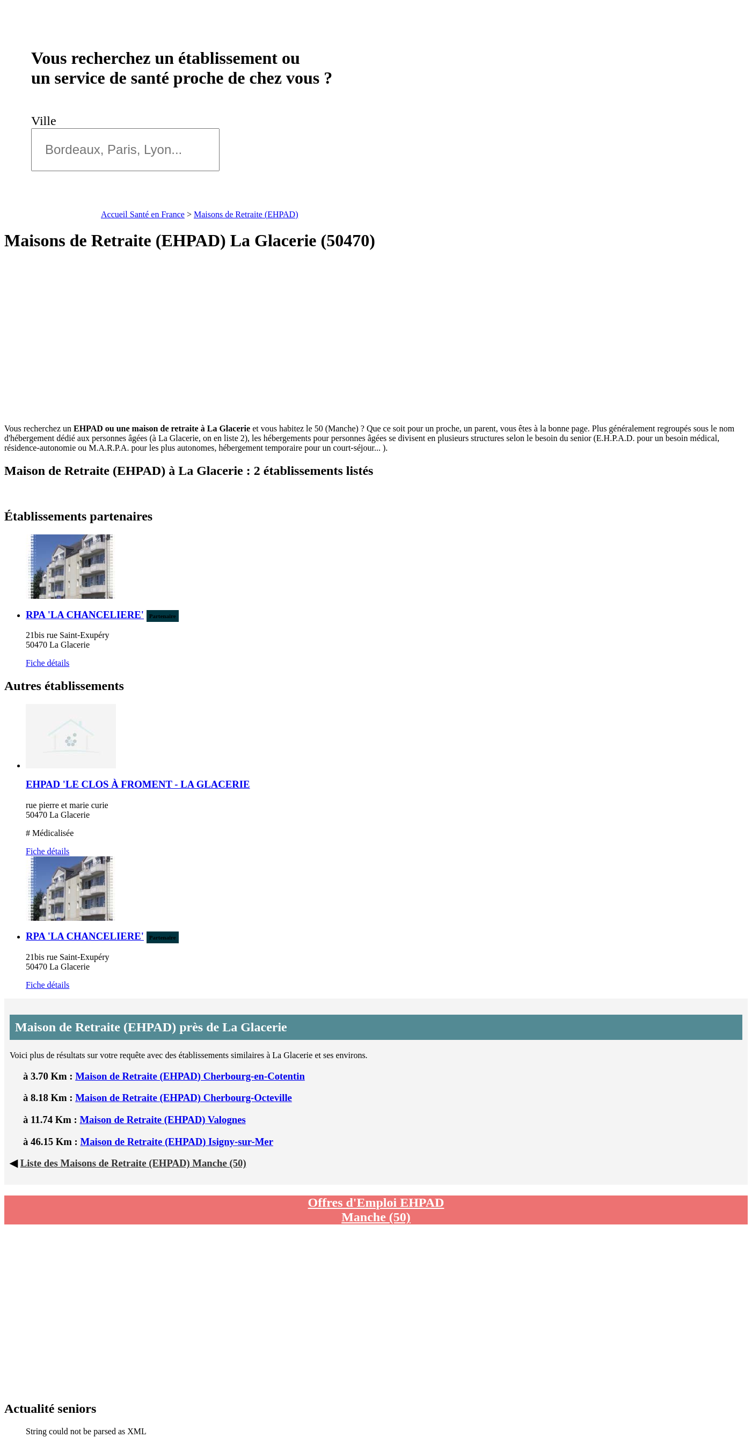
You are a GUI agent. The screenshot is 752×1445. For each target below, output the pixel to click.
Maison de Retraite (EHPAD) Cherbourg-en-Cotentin (190, 1076)
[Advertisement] (376, 337)
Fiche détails (47, 663)
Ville (47, 121)
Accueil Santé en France (143, 214)
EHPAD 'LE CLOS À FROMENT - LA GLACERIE (138, 784)
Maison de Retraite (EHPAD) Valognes (162, 1119)
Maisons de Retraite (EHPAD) (246, 214)
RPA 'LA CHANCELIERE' (85, 614)
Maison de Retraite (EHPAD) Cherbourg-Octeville (183, 1097)
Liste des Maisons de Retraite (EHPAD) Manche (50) (133, 1163)
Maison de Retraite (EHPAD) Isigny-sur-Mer (177, 1141)
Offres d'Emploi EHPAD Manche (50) (376, 1209)
